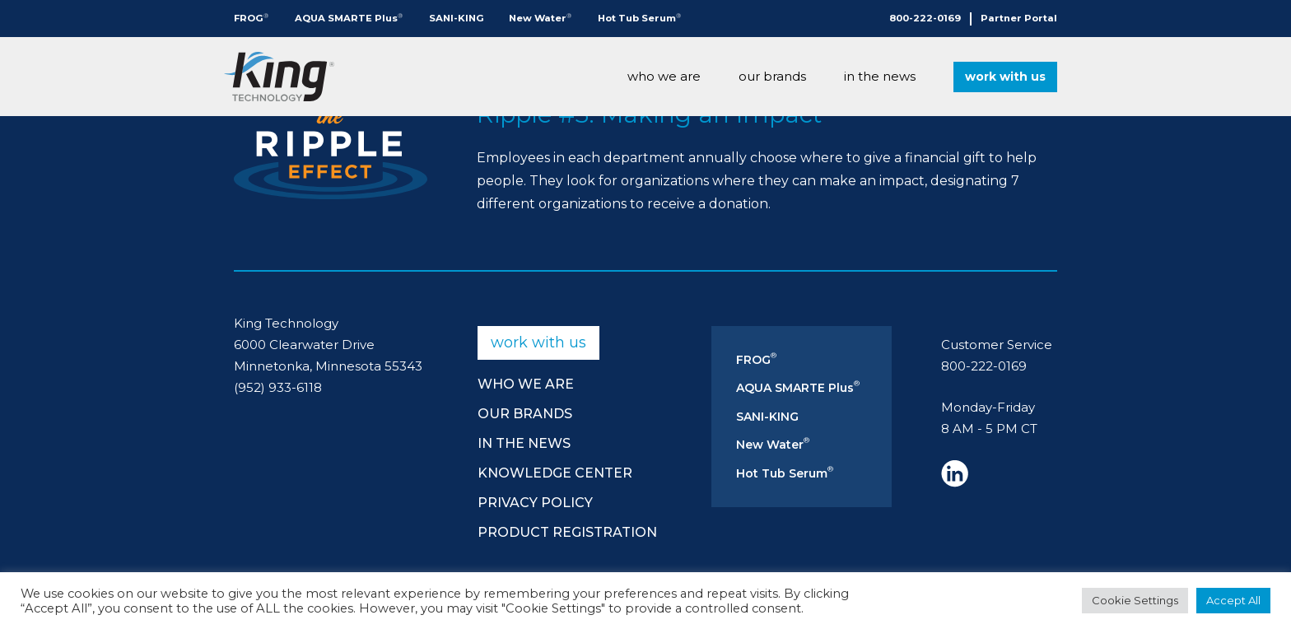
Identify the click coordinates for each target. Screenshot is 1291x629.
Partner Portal (1019, 18)
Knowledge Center (555, 473)
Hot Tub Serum (639, 18)
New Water (540, 18)
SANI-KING (456, 18)
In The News (880, 76)
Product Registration (567, 532)
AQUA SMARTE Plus (349, 18)
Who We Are (664, 76)
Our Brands (772, 76)
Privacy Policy (535, 502)
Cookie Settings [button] (1135, 600)
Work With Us (1005, 76)
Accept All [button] (1233, 600)
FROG (251, 18)
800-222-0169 (925, 18)
